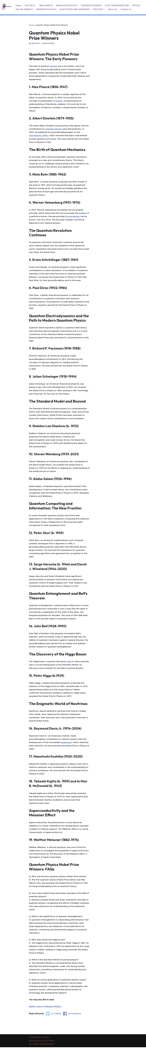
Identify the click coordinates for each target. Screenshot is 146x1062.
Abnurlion (35, 43)
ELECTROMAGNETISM (118, 5)
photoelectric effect (39, 137)
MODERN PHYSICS (47, 9)
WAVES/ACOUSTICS (67, 5)
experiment (67, 752)
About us (114, 9)
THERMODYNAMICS (92, 5)
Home (19, 5)
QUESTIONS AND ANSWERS (75, 9)
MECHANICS (46, 5)
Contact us (127, 9)
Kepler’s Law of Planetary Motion (45, 1021)
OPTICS (138, 5)
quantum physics (54, 130)
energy (59, 101)
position (84, 216)
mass (69, 670)
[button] (35, 5)
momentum (77, 219)
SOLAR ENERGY (24, 9)
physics (54, 66)
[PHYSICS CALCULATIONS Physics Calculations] (7, 7)
